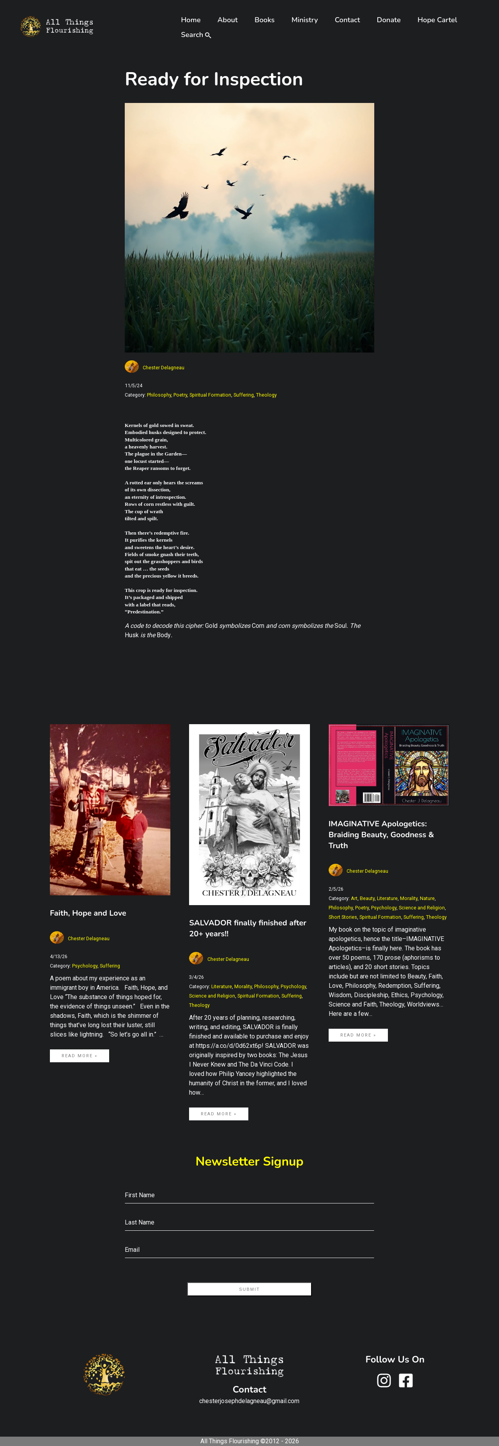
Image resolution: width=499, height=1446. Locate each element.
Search (195, 34)
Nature (427, 898)
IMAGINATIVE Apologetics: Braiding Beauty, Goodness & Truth (381, 835)
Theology (266, 395)
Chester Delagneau (163, 367)
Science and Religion (212, 996)
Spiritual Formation (210, 395)
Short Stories (343, 917)
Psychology (84, 966)
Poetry (180, 395)
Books (265, 20)
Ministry (305, 20)
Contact (347, 20)
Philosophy (159, 395)
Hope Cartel (437, 20)
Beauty (367, 898)
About (228, 20)
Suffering (244, 395)
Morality (243, 986)
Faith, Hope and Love (88, 913)
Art (354, 898)
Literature (221, 986)
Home (190, 20)
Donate (389, 20)
